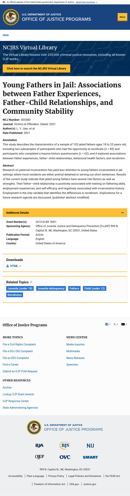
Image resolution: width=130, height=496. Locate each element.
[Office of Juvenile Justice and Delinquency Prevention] (39, 457)
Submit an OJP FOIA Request (20, 371)
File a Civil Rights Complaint (19, 344)
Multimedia (73, 351)
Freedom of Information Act (49, 484)
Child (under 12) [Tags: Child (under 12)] (94, 288)
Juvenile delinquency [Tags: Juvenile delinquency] (51, 288)
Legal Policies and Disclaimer (84, 476)
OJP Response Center (16, 401)
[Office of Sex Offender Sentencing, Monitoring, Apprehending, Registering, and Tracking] (90, 456)
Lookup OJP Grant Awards (18, 394)
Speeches (72, 364)
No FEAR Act (113, 476)
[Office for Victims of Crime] (65, 457)
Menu (122, 17)
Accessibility (15, 476)
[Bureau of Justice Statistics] (64, 448)
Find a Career (10, 364)
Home (6, 35)
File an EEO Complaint (16, 358)
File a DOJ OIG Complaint (18, 351)
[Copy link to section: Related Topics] (30, 282)
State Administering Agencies (20, 407)
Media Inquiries (75, 344)
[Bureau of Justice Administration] (40, 444)
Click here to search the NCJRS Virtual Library (36, 68)
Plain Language (35, 476)
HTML (15, 266)
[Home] (56, 17)
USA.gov (74, 484)
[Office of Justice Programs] (11, 17)
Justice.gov (89, 484)
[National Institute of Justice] (90, 444)
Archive (7, 387)
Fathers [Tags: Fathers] (74, 288)
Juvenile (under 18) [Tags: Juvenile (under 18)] (20, 288)
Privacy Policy (56, 476)
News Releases (75, 358)
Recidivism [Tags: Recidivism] (15, 295)
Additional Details (17, 212)
